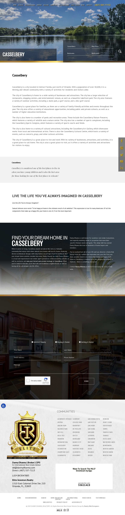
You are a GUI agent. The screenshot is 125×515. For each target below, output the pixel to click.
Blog (82, 5)
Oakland (91, 445)
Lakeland (91, 432)
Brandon (61, 439)
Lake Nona (91, 429)
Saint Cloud (107, 422)
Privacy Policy (62, 502)
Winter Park (107, 455)
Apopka (60, 422)
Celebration (62, 449)
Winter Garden (108, 449)
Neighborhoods (30, 5)
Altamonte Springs (65, 419)
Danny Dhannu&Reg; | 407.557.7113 (102, 5)
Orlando (91, 452)
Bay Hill (60, 432)
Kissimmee (76, 455)
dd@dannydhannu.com (23, 467)
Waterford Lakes (109, 442)
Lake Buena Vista (94, 419)
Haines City (77, 442)
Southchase (107, 425)
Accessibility (77, 502)
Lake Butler (92, 422)
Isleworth (76, 452)
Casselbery (62, 445)
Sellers (46, 5)
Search (20, 5)
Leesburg (91, 435)
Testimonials (101, 498)
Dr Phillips (77, 429)
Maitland (91, 442)
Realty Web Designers (91, 506)
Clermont (76, 419)
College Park (77, 422)
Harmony (76, 445)
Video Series (75, 5)
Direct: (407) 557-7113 (23, 470)
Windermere (107, 445)
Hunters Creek (78, 449)
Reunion (106, 419)
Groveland (76, 439)
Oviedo (90, 455)
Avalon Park (62, 425)
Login (68, 499)
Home (14, 5)
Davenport (76, 425)
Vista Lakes (107, 439)
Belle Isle (61, 435)
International (64, 5)
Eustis (75, 435)
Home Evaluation (57, 498)
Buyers (39, 5)
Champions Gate (63, 452)
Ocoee (90, 449)
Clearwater (62, 455)
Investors (53, 5)
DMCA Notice (47, 502)
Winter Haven (108, 452)
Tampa (105, 429)
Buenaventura (63, 442)
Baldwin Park (63, 429)
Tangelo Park (108, 432)
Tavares (106, 435)
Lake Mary (91, 425)
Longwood (91, 439)
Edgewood (76, 432)
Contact (89, 5)
